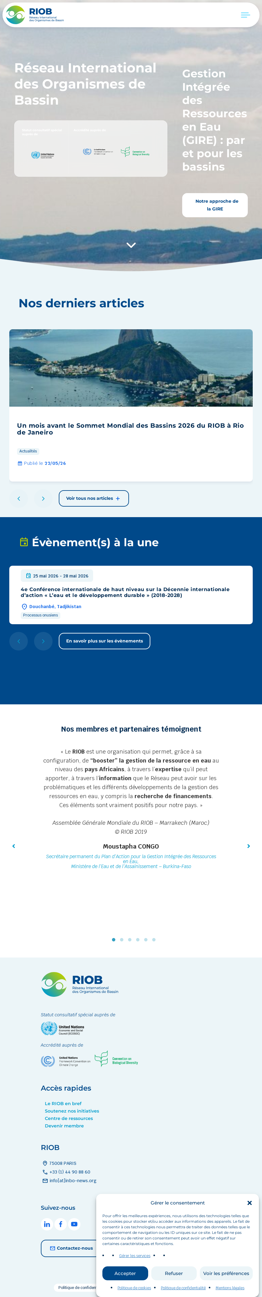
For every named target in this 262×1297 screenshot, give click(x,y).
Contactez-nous (70, 1248)
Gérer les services (134, 1274)
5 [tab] (147, 940)
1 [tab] (115, 940)
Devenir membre (64, 1126)
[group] (131, 405)
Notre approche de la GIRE (216, 205)
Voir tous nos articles (94, 498)
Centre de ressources (69, 1118)
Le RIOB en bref (63, 1103)
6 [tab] (155, 940)
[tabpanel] (131, 810)
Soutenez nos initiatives (72, 1111)
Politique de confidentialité (81, 1287)
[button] (250, 1222)
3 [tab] (131, 940)
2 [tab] (123, 940)
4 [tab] (139, 940)
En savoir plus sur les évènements (104, 641)
